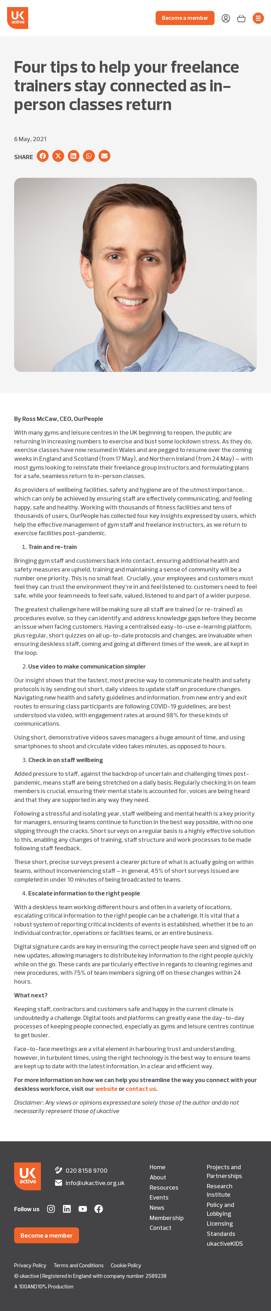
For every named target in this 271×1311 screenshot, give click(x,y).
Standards (221, 1233)
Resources (164, 1187)
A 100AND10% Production (43, 1286)
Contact (160, 1227)
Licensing (220, 1223)
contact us (141, 1088)
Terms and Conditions (79, 1265)
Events (159, 1197)
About (158, 1177)
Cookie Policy (126, 1265)
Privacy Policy (30, 1265)
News (157, 1207)
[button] (43, 156)
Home (157, 1167)
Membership (166, 1217)
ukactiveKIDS (225, 1243)
